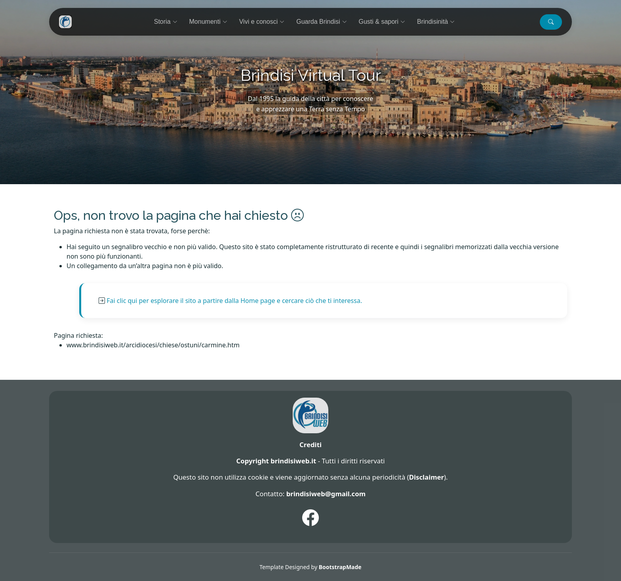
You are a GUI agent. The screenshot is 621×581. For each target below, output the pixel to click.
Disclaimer (426, 477)
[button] (551, 22)
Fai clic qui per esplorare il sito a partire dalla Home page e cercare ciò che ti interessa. (234, 300)
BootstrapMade (340, 567)
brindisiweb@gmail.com (326, 493)
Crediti (310, 444)
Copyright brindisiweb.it (276, 460)
